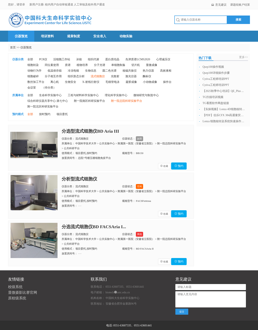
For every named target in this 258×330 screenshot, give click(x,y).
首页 (13, 47)
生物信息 (90, 70)
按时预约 (44, 114)
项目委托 (62, 114)
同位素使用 (52, 65)
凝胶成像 (131, 81)
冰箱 (79, 59)
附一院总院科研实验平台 (126, 100)
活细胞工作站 (61, 59)
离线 (139, 234)
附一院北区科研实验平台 (42, 106)
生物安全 (70, 81)
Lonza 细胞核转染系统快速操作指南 (224, 121)
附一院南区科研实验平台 (89, 100)
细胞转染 (33, 65)
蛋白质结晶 (112, 59)
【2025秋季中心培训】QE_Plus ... (223, 91)
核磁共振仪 (130, 70)
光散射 (115, 76)
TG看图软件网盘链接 (216, 103)
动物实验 (126, 36)
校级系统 (15, 287)
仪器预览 (21, 36)
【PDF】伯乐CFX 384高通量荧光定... (224, 115)
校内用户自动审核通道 (59, 4)
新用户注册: (36, 4)
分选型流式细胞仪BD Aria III (90, 131)
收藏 (164, 166)
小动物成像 (150, 81)
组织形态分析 (76, 76)
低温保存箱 (55, 70)
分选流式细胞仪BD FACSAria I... (94, 226)
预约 (179, 166)
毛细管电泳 (112, 81)
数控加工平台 (35, 81)
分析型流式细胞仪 (79, 178)
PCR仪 (43, 59)
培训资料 (47, 36)
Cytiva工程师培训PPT (216, 78)
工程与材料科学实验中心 (83, 95)
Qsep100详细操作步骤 (216, 72)
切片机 (135, 65)
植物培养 (82, 65)
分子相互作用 (53, 76)
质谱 (68, 65)
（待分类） (49, 87)
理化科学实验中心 (116, 95)
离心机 (54, 81)
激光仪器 (131, 76)
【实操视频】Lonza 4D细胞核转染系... (224, 109)
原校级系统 (17, 298)
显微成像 (151, 65)
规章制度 (73, 36)
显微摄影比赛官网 (22, 292)
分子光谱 (99, 65)
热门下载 (205, 58)
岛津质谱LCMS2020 (137, 59)
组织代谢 (93, 59)
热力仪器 (148, 70)
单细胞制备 (118, 65)
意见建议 (221, 4)
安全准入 (99, 36)
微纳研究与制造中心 (146, 95)
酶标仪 (147, 76)
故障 (139, 138)
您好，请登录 (17, 4)
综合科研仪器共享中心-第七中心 (47, 100)
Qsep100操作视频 (213, 66)
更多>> (243, 57)
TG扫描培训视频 (213, 97)
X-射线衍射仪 (90, 81)
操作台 (167, 81)
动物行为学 (34, 70)
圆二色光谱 (109, 70)
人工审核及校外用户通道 (89, 4)
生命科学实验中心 (50, 95)
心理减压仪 (163, 59)
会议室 (31, 87)
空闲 (139, 186)
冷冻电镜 (73, 70)
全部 (30, 59)
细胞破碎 (33, 76)
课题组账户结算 (240, 4)
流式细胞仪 (98, 76)
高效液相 (165, 70)
